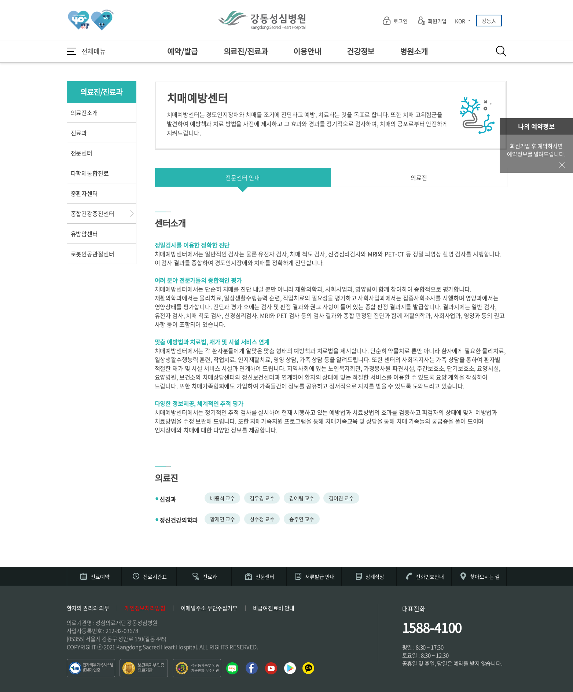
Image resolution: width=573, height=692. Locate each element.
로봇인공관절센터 (92, 253)
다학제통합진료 (90, 173)
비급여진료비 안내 (274, 608)
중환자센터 (84, 193)
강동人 (489, 20)
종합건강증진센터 (92, 213)
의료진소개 (84, 112)
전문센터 (81, 153)
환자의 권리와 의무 (88, 608)
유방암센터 (84, 233)
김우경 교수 (262, 498)
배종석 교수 (222, 498)
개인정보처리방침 (145, 608)
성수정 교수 (262, 519)
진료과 (79, 132)
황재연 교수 (222, 519)
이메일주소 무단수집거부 (209, 608)
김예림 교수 (301, 498)
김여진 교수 (341, 498)
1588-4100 (432, 627)
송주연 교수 (301, 519)
